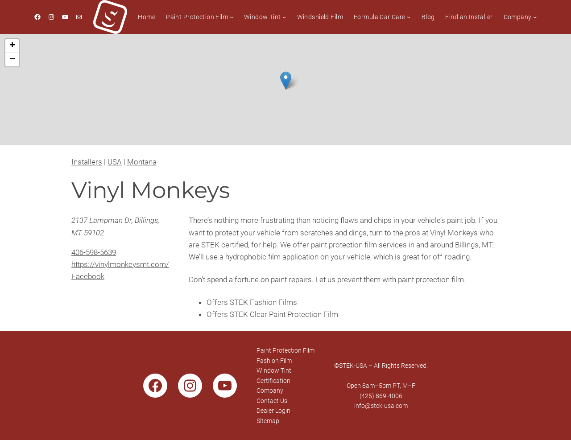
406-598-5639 (93, 252)
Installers (86, 161)
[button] (285, 80)
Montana (142, 161)
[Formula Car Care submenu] (408, 17)
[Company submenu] (535, 17)
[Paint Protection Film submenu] (231, 17)
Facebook (87, 276)
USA (115, 161)
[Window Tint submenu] (284, 17)
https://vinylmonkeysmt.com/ (120, 264)
